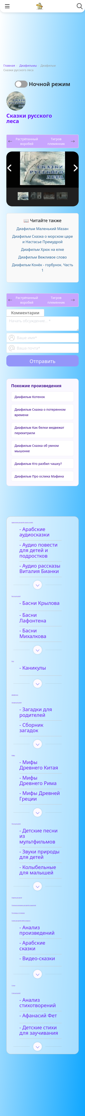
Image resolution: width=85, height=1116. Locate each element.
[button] (76, 168)
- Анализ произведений (37, 914)
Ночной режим (49, 84)
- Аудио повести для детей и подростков (39, 550)
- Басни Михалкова (43, 627)
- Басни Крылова (40, 603)
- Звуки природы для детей (40, 838)
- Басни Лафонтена (43, 615)
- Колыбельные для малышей (43, 854)
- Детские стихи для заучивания (44, 1011)
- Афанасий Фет (39, 996)
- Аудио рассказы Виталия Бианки (40, 569)
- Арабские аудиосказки (35, 532)
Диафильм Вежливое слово (42, 257)
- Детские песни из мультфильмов (42, 823)
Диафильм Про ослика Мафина (39, 476)
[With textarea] (42, 324)
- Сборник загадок (42, 718)
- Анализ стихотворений (38, 983)
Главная (9, 65)
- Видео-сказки (38, 939)
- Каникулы (33, 661)
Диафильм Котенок (30, 397)
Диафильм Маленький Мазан (42, 228)
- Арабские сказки (41, 927)
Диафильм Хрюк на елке (42, 249)
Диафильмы (28, 65)
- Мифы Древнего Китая (41, 754)
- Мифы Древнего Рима (41, 770)
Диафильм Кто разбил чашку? (38, 463)
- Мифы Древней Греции (40, 786)
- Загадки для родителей (36, 705)
